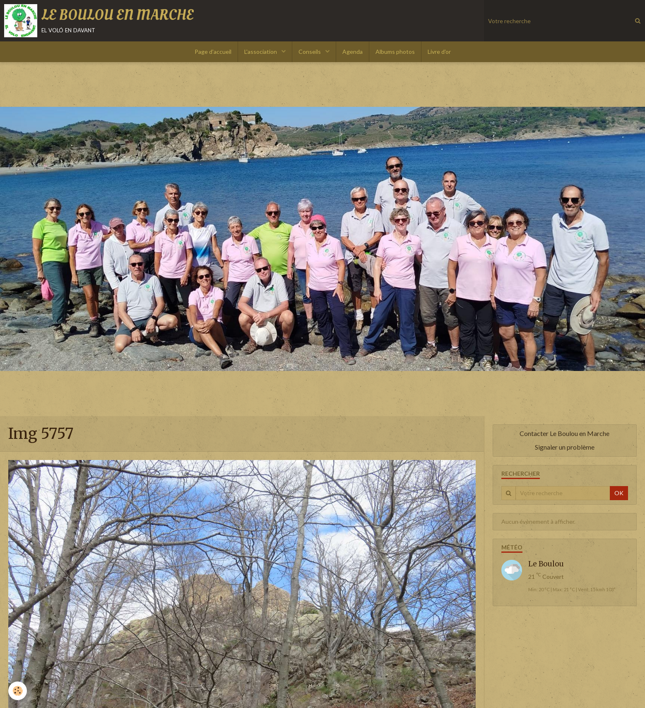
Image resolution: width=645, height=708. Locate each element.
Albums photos (395, 51)
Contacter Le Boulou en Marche (564, 433)
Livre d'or (439, 51)
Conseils (310, 51)
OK (618, 492)
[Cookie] (17, 691)
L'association (261, 51)
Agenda (352, 51)
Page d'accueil (213, 51)
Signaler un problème (564, 447)
